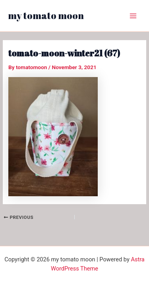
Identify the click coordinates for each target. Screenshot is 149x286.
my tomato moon (46, 15)
